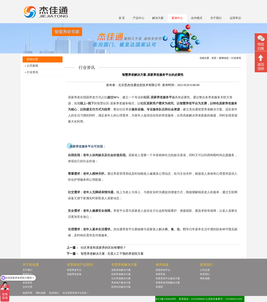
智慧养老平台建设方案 (168, 278)
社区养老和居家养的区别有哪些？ (103, 247)
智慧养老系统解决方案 (168, 282)
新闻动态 (224, 58)
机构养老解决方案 (121, 274)
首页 (214, 58)
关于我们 (216, 18)
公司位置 (205, 270)
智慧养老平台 (74, 270)
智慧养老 (160, 274)
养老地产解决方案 (121, 282)
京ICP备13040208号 (165, 299)
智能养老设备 (74, 274)
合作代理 (27, 286)
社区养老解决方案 (121, 278)
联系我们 (205, 274)
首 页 (122, 18)
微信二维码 (261, 42)
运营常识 (235, 18)
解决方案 (158, 18)
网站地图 (205, 278)
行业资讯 (32, 72)
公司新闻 (32, 65)
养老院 (159, 286)
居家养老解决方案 (121, 270)
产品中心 (138, 18)
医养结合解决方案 (121, 286)
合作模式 (196, 18)
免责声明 (27, 293)
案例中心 (177, 18)
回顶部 (261, 62)
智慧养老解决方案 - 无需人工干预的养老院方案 (112, 253)
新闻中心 (27, 274)
